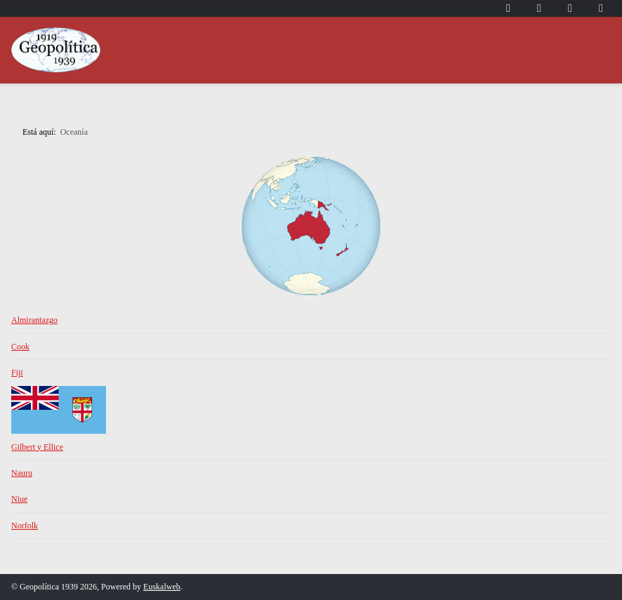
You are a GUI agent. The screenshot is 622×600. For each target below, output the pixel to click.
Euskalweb (161, 587)
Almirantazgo (34, 320)
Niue (19, 499)
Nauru (21, 473)
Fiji (17, 373)
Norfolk (24, 526)
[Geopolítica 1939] (55, 50)
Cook (20, 347)
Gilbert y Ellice (37, 447)
